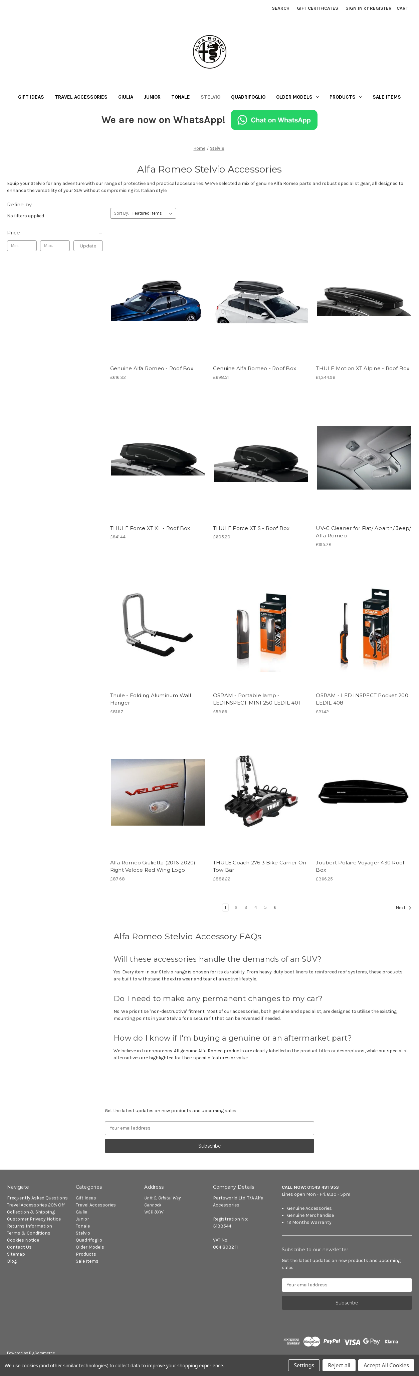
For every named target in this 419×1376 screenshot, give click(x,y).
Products (346, 97)
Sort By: (121, 213)
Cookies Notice (23, 1240)
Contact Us (19, 1247)
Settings (304, 1365)
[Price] (55, 233)
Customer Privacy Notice (34, 1219)
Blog (12, 1261)
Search (280, 8)
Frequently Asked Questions (37, 1198)
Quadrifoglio (248, 97)
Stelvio (210, 97)
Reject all (339, 1365)
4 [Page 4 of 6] (255, 907)
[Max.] (55, 245)
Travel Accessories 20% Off (36, 1205)
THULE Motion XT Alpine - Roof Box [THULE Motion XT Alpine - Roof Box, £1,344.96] (362, 368)
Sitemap (16, 1254)
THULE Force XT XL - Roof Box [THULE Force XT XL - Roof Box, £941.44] (150, 528)
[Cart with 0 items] (402, 8)
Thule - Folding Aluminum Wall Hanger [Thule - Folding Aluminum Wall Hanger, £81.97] (150, 699)
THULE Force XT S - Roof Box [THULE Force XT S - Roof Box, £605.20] (251, 528)
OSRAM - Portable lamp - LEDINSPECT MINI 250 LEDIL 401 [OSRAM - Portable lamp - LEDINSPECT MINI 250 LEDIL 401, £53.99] (256, 699)
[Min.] (22, 245)
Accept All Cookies (386, 1365)
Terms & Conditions (28, 1233)
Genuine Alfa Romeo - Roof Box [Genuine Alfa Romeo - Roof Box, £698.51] (254, 368)
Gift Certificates (317, 8)
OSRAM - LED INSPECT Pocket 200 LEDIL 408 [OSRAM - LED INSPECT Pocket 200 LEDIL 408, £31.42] (362, 699)
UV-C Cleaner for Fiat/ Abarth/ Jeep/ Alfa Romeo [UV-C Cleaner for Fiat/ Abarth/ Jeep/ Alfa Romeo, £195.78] (363, 532)
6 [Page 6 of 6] (275, 907)
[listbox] (154, 213)
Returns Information (29, 1226)
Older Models (297, 97)
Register (381, 8)
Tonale (180, 97)
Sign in (354, 8)
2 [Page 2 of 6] (236, 907)
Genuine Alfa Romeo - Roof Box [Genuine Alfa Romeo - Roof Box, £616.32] (151, 368)
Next (404, 908)
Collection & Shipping (31, 1212)
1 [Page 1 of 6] (225, 907)
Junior (152, 97)
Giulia (125, 97)
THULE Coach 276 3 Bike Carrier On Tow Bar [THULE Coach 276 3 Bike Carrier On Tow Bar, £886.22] (259, 866)
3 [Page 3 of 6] (245, 907)
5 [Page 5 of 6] (265, 907)
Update (88, 245)
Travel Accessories (81, 97)
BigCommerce (42, 1353)
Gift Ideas (31, 97)
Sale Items (387, 97)
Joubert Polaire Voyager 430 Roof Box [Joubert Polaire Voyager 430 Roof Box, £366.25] (360, 866)
